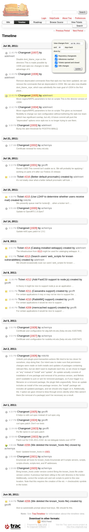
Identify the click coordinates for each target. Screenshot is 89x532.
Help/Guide (54, 18)
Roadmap (37, 22)
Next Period (78, 31)
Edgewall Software (38, 527)
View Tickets (76, 22)
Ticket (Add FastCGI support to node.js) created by (43, 281)
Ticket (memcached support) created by (42, 307)
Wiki (8, 22)
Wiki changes (62, 66)
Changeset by (31, 95)
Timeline (21, 22)
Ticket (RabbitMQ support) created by (41, 299)
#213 (39, 251)
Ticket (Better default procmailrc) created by (46, 176)
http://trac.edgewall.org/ (77, 527)
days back (65, 47)
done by (67, 51)
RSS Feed (47, 521)
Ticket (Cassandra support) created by (42, 291)
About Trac (67, 18)
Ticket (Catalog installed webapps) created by (47, 248)
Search (79, 26)
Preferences (80, 18)
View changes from (68, 43)
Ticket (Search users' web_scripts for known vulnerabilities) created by (39, 258)
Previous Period (63, 31)
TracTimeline (38, 513)
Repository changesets (65, 56)
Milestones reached (64, 59)
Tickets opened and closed (67, 62)
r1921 (47, 452)
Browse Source (56, 22)
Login (44, 18)
